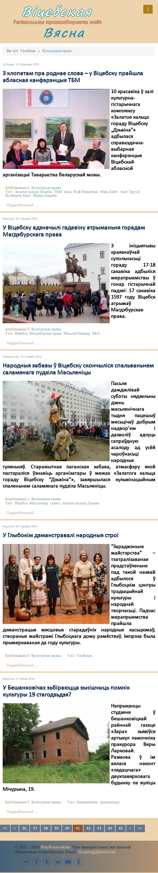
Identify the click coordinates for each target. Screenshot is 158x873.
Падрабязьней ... (22, 205)
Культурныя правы (46, 188)
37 (35, 828)
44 (110, 828)
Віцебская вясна (55, 847)
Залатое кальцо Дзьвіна (33, 192)
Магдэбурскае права (45, 333)
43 (99, 828)
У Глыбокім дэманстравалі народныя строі (60, 535)
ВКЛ (96, 333)
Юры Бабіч (109, 192)
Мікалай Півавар (77, 333)
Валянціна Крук (18, 195)
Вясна (64, 32)
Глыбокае (84, 656)
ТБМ (58, 192)
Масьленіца (38, 503)
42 (88, 828)
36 (24, 828)
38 (46, 828)
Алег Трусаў (130, 192)
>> (140, 828)
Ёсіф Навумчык (86, 192)
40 (67, 828)
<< (5, 828)
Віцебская (56, 11)
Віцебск (21, 333)
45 (120, 828)
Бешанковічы (87, 802)
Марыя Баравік (45, 195)
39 (56, 828)
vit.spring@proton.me (97, 852)
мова (68, 192)
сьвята (55, 503)
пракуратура (110, 802)
